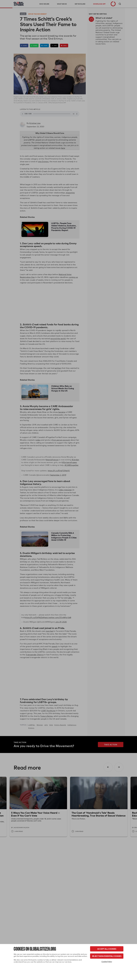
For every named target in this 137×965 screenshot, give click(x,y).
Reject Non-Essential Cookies (106, 956)
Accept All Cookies (106, 949)
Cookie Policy (107, 962)
